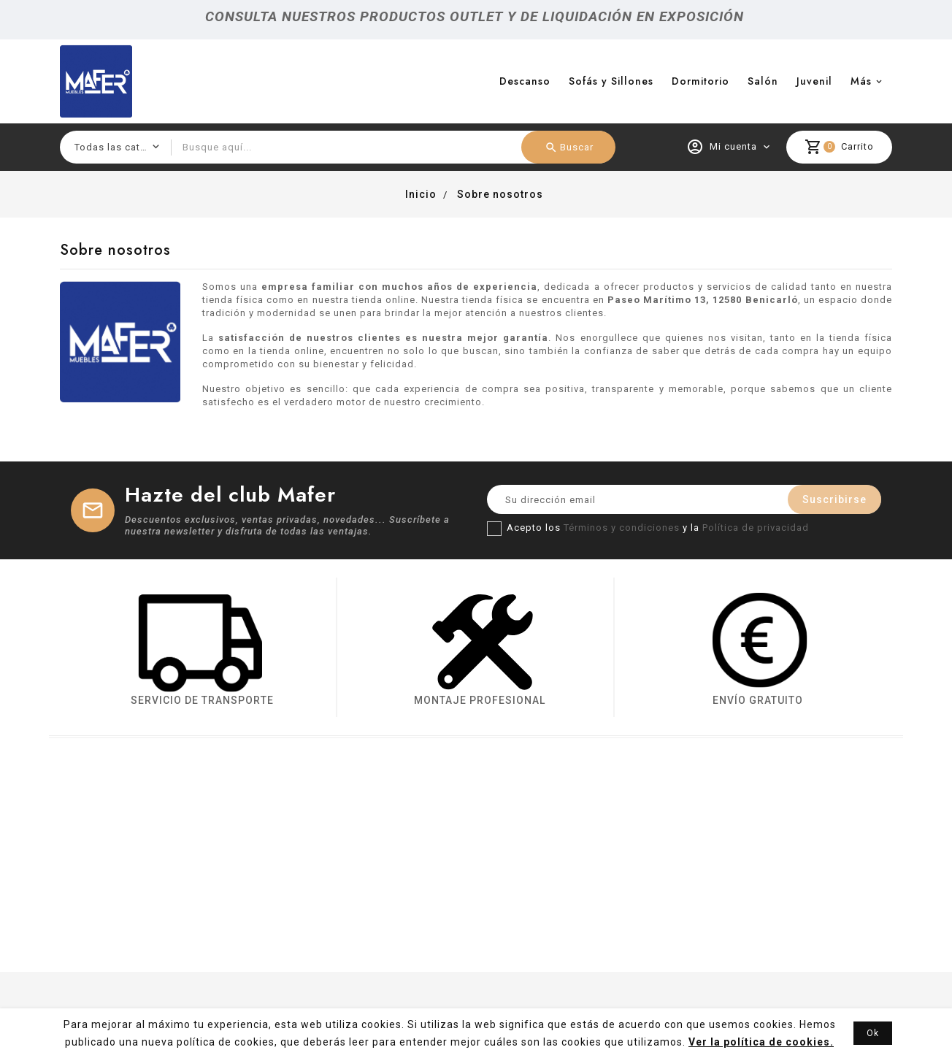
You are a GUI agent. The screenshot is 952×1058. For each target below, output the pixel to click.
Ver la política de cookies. (761, 1042)
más (861, 81)
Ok (873, 1033)
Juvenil (814, 81)
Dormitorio (700, 81)
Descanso (524, 81)
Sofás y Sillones (611, 81)
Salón (763, 81)
